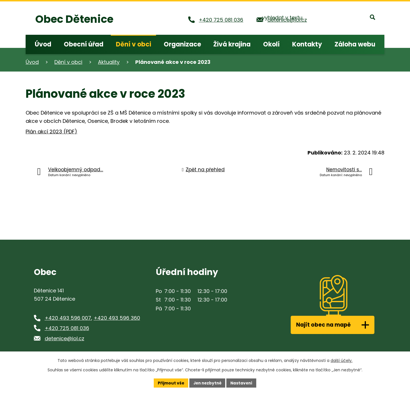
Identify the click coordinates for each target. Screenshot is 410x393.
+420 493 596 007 (68, 317)
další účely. (341, 360)
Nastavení (242, 383)
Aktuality (109, 62)
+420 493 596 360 (117, 317)
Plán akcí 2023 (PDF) (51, 131)
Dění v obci (68, 62)
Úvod (32, 62)
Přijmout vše (169, 383)
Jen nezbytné (207, 383)
